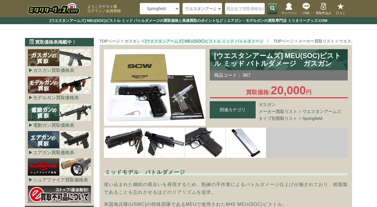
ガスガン (267, 104)
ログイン (94, 11)
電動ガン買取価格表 (53, 125)
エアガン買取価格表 (53, 152)
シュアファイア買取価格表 (60, 179)
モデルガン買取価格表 (56, 97)
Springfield (312, 118)
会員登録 (113, 11)
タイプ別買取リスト (278, 118)
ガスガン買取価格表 (53, 70)
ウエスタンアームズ (321, 111)
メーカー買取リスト (278, 111)
